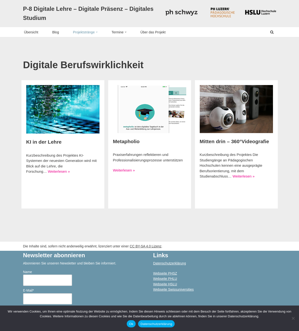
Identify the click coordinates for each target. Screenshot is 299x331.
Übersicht (31, 32)
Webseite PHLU (165, 279)
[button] (97, 32)
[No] (293, 318)
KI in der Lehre (44, 142)
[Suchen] (272, 32)
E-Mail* (47, 296)
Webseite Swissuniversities (173, 289)
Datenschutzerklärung (169, 263)
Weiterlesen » (59, 171)
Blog (55, 32)
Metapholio (126, 141)
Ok (131, 324)
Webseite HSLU (165, 284)
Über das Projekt (153, 32)
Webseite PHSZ (165, 273)
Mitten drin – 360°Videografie (234, 141)
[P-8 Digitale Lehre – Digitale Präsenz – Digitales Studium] (90, 13)
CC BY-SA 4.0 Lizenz (145, 246)
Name (47, 278)
